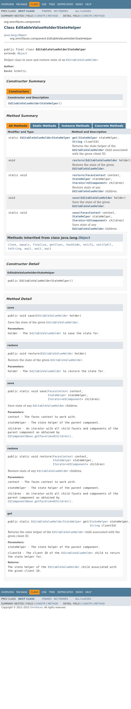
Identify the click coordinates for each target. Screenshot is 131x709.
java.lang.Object (15, 35)
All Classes (83, 11)
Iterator (79, 182)
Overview (7, 4)
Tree (52, 4)
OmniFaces (36, 607)
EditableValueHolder (101, 160)
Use (44, 4)
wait (27, 248)
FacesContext (96, 175)
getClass (56, 244)
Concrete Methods (109, 125)
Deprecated (65, 4)
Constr (40, 15)
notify (88, 244)
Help (88, 4)
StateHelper (88, 137)
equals (24, 244)
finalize (39, 244)
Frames (47, 11)
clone (12, 244)
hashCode (73, 244)
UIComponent (96, 182)
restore (78, 160)
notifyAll (104, 244)
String (77, 141)
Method (53, 15)
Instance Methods (75, 125)
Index (79, 4)
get (74, 137)
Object (22, 53)
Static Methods (44, 125)
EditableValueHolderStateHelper (33, 103)
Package (21, 4)
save (75, 197)
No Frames (61, 11)
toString (14, 248)
